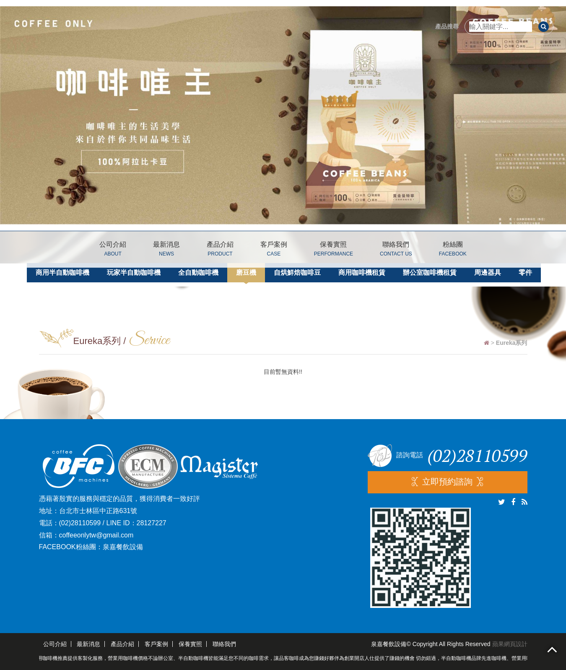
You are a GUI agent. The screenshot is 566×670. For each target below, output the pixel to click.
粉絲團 (453, 250)
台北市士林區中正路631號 (98, 510)
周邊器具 (487, 272)
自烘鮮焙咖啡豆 (297, 272)
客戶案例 (273, 250)
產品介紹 (220, 250)
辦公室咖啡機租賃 (430, 272)
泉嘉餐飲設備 (123, 546)
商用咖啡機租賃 (361, 272)
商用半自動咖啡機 (62, 272)
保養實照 (333, 250)
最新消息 (166, 250)
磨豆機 (246, 272)
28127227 (151, 523)
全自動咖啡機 (198, 272)
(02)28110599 (80, 523)
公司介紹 (112, 250)
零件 (525, 272)
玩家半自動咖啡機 (134, 272)
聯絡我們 (396, 250)
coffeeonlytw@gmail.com (96, 535)
